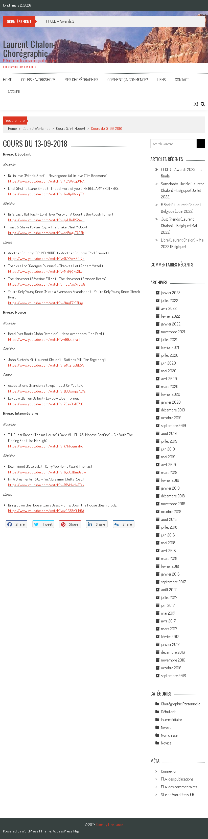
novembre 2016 (173, 660)
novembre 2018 (173, 503)
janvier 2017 (170, 644)
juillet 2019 (169, 441)
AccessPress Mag (66, 831)
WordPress (30, 831)
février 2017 (170, 636)
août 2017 (168, 589)
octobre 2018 (171, 511)
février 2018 (170, 566)
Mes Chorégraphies (81, 79)
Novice (166, 742)
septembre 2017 (173, 581)
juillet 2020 (169, 355)
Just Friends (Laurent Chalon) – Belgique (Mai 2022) (179, 226)
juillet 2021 (169, 339)
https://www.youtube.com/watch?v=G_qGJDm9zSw (47, 472)
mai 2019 (168, 456)
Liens (161, 79)
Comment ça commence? (127, 79)
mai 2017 (168, 613)
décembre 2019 (173, 409)
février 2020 (170, 394)
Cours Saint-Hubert (70, 128)
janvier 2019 (170, 488)
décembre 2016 (173, 652)
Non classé (169, 735)
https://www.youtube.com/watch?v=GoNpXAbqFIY (46, 194)
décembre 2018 (173, 495)
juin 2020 (168, 363)
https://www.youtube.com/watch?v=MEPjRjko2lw (45, 271)
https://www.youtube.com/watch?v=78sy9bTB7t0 (45, 404)
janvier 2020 (171, 402)
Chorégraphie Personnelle (180, 703)
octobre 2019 (171, 417)
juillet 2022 (169, 300)
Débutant (168, 711)
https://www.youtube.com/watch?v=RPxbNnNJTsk (46, 485)
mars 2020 (169, 386)
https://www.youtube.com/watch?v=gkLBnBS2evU (46, 220)
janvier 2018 (170, 574)
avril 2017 (168, 620)
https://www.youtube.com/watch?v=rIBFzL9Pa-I (44, 339)
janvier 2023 (170, 292)
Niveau (166, 727)
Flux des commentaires (179, 786)
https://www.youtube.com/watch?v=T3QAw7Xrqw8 (46, 284)
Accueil (14, 91)
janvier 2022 (170, 323)
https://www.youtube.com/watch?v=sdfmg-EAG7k (46, 232)
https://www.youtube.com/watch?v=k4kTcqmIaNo (45, 446)
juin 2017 (168, 605)
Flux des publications (177, 779)
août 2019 (169, 433)
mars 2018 (169, 558)
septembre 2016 (173, 675)
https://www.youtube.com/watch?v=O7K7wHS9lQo (46, 258)
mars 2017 (169, 628)
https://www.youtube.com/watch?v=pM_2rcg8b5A (46, 365)
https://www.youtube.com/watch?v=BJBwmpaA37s (47, 391)
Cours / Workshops (38, 79)
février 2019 (170, 480)
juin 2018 (168, 534)
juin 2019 (168, 449)
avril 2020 (169, 378)
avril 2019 (168, 464)
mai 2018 (168, 542)
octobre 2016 (171, 667)
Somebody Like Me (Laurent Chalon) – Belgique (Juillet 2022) (182, 190)
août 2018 (169, 519)
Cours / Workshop (36, 128)
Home (7, 79)
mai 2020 (168, 370)
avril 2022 (169, 308)
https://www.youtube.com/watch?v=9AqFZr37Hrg (45, 303)
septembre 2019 (173, 425)
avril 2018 (168, 550)
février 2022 (170, 316)
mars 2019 (169, 472)
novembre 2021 (173, 331)
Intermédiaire (171, 719)
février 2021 (170, 347)
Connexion (169, 771)
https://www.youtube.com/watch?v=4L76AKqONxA (46, 181)
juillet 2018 (169, 527)
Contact (182, 79)
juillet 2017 (169, 597)
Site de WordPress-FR (177, 794)
